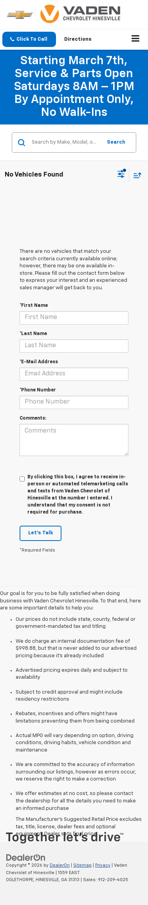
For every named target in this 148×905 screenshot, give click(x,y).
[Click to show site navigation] (135, 39)
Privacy (102, 865)
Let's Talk (40, 532)
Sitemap (82, 865)
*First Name (34, 305)
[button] (29, 39)
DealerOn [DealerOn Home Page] (60, 865)
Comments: (33, 418)
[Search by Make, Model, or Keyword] (65, 142)
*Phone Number (38, 390)
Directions (78, 39)
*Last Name (33, 334)
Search (116, 142)
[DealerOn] (26, 857)
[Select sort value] (135, 175)
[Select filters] (121, 175)
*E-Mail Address (39, 362)
